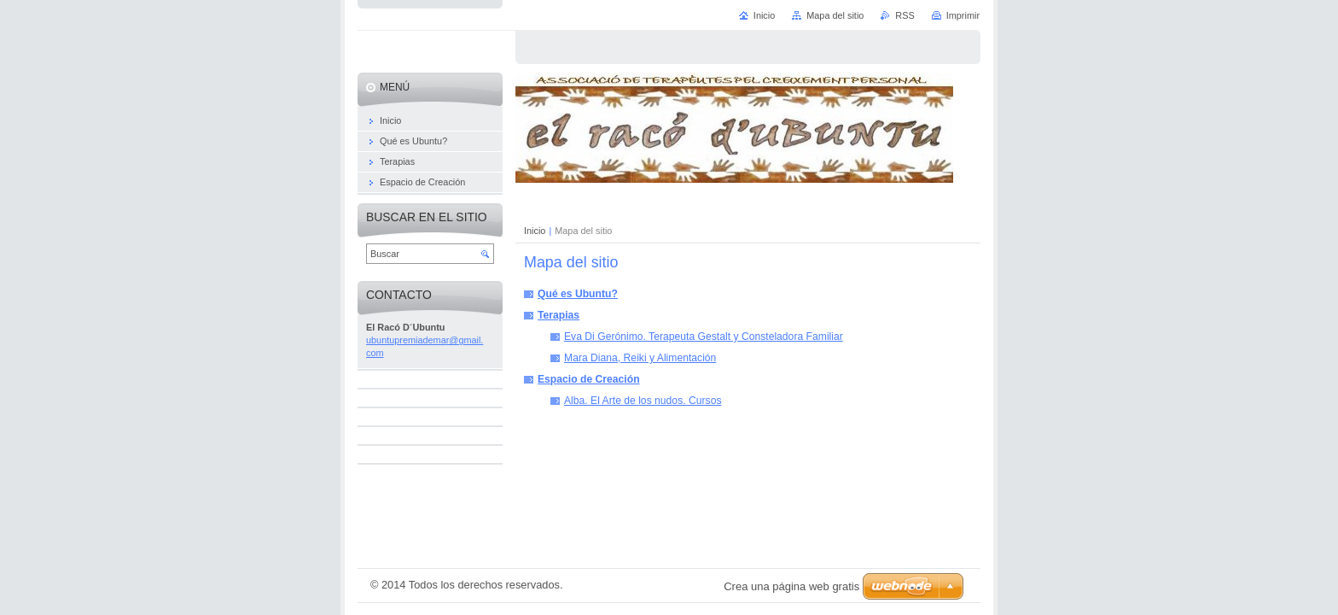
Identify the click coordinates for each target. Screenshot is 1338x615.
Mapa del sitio (835, 15)
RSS (904, 15)
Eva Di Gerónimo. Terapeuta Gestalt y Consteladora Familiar (703, 337)
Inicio (534, 231)
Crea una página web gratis (791, 586)
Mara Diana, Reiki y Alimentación (640, 358)
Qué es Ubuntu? (578, 294)
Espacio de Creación (589, 379)
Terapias (558, 315)
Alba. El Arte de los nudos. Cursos (642, 401)
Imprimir (963, 15)
